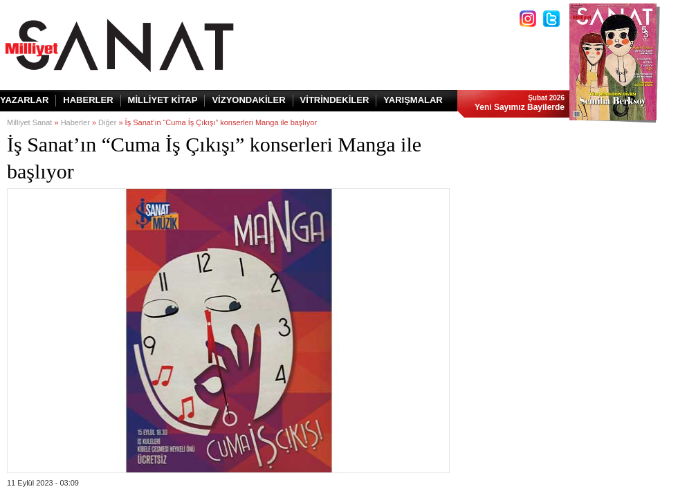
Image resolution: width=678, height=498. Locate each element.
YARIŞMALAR (412, 100)
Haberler (75, 122)
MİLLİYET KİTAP (163, 100)
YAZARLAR (24, 100)
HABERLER (88, 100)
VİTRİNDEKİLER (334, 100)
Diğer (107, 122)
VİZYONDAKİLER (248, 100)
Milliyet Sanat (29, 122)
